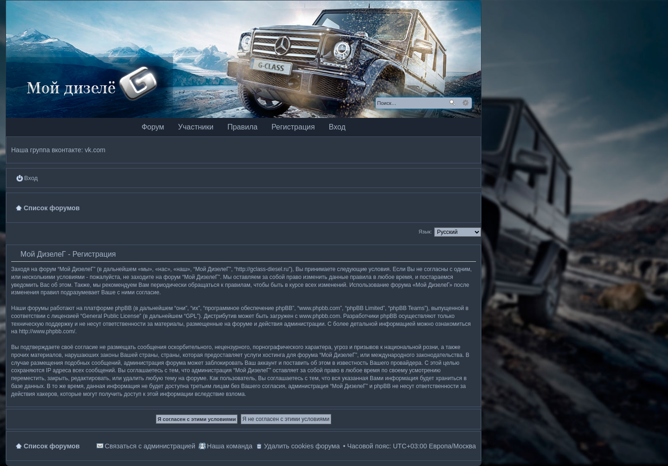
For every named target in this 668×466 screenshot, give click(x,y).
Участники (195, 127)
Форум (152, 127)
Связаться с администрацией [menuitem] (150, 446)
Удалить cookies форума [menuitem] (302, 446)
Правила (242, 127)
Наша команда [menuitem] (229, 446)
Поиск (452, 103)
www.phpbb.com (319, 316)
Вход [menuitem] (31, 178)
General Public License (110, 316)
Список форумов (52, 446)
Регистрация (293, 127)
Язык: (425, 231)
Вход (337, 127)
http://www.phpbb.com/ (47, 331)
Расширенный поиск (465, 103)
